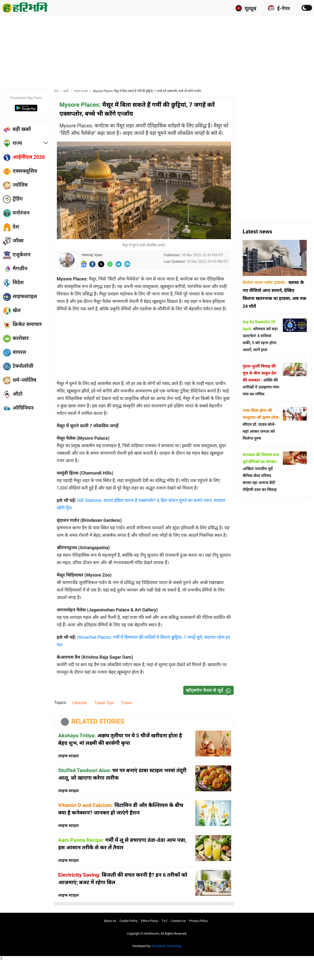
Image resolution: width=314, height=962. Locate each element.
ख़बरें (66, 91)
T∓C (164, 921)
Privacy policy (198, 921)
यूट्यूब (245, 8)
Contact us (178, 921)
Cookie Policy (128, 921)
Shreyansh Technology (167, 946)
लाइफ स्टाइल (81, 91)
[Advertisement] (157, 51)
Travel (126, 702)
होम (56, 91)
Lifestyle (79, 702)
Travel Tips (103, 702)
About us (110, 921)
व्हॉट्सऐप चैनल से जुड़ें (209, 690)
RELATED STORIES (97, 721)
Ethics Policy (149, 921)
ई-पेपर (279, 8)
